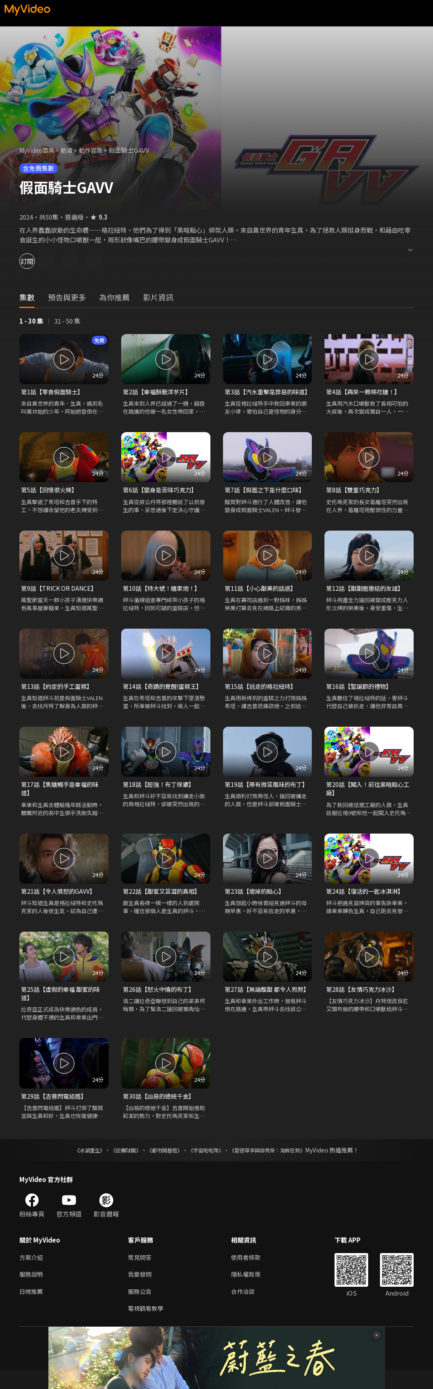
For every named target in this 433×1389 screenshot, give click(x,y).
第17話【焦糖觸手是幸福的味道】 (62, 802)
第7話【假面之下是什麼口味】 (267, 500)
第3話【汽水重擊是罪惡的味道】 (264, 397)
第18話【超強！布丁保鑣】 (161, 797)
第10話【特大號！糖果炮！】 (164, 599)
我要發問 (140, 1292)
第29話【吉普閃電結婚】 (56, 1112)
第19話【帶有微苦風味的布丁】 (263, 802)
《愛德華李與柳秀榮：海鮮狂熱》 (278, 1167)
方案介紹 (32, 1274)
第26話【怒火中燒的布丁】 (161, 1004)
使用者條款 (249, 1274)
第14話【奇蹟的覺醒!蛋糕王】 (165, 697)
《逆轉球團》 (116, 1167)
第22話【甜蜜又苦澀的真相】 (164, 905)
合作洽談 (246, 1309)
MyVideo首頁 (38, 150)
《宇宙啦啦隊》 (207, 1167)
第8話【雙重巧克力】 (356, 500)
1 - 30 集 (31, 320)
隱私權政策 (249, 1292)
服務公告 (140, 1309)
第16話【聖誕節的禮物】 (361, 697)
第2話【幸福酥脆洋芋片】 (159, 392)
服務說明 (32, 1292)
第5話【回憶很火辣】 (51, 500)
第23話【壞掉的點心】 (256, 905)
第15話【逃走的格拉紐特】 (263, 697)
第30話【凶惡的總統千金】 (161, 1112)
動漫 (70, 150)
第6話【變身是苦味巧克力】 (162, 500)
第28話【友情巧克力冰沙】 (364, 1004)
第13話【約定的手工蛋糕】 (59, 697)
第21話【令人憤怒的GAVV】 (60, 905)
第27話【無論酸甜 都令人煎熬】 (263, 1009)
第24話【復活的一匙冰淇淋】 (367, 905)
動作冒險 (95, 150)
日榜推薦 (32, 1309)
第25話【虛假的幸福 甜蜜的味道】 (63, 1009)
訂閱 (36, 261)
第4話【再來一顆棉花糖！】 (365, 392)
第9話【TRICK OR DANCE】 (61, 599)
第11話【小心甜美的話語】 (263, 599)
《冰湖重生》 (75, 1167)
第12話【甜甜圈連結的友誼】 (367, 599)
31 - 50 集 (67, 320)
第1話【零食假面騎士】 (54, 392)
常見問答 (140, 1274)
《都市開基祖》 (160, 1167)
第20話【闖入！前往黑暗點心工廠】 (367, 802)
